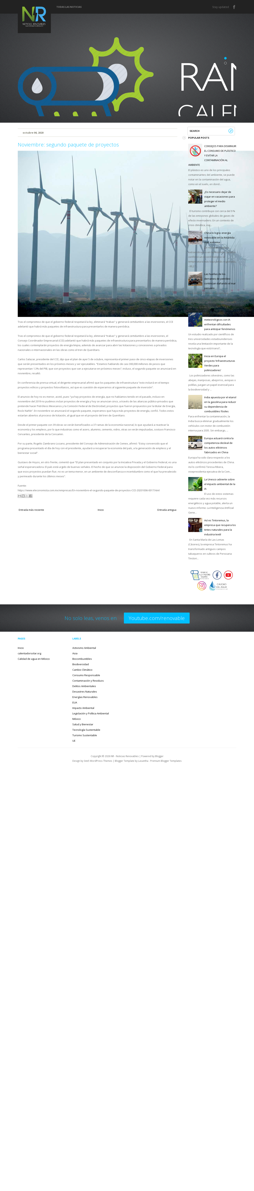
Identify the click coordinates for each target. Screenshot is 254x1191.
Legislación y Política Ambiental (90, 713)
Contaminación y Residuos (88, 680)
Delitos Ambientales (84, 686)
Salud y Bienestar (82, 724)
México (76, 719)
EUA (74, 702)
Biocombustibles (82, 659)
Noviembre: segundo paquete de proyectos (68, 144)
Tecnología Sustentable (86, 730)
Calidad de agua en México (34, 659)
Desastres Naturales (84, 691)
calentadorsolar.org (29, 653)
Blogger (159, 756)
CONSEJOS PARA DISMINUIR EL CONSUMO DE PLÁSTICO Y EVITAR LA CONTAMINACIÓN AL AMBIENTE (212, 155)
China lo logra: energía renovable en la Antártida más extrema (219, 237)
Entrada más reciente (31, 510)
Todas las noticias (69, 7)
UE (73, 740)
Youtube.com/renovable (157, 618)
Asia (74, 653)
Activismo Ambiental (84, 648)
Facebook (234, 7)
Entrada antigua (166, 510)
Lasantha (143, 760)
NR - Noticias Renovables (125, 756)
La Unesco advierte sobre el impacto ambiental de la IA (219, 484)
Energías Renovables (85, 697)
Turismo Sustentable (84, 735)
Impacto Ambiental (83, 708)
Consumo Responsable (86, 675)
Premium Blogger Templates (166, 760)
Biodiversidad (80, 664)
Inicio (101, 510)
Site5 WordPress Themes (98, 760)
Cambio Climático (82, 669)
